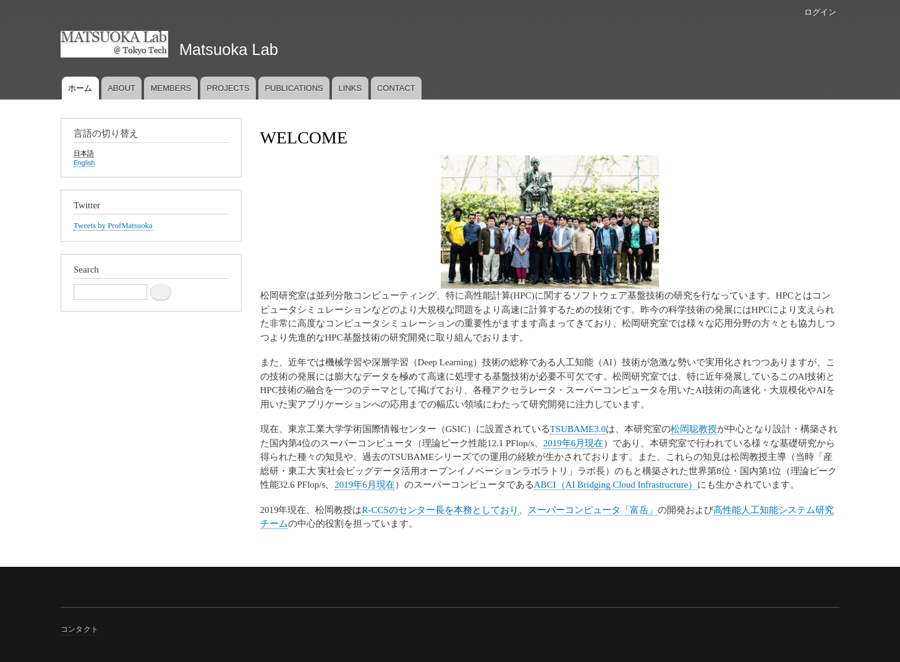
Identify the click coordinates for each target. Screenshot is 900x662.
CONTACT (396, 88)
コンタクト (79, 629)
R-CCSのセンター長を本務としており (440, 510)
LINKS (350, 88)
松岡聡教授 (694, 429)
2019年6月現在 (573, 443)
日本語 (84, 153)
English (84, 162)
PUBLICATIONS (294, 88)
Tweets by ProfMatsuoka (113, 225)
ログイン (820, 12)
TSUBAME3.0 (578, 429)
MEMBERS (171, 88)
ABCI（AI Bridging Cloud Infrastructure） (615, 485)
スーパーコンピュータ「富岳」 (593, 510)
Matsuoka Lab (228, 49)
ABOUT (121, 88)
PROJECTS (227, 88)
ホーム (80, 88)
